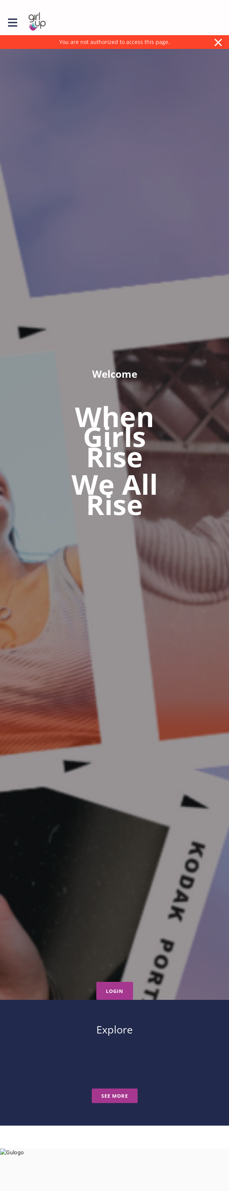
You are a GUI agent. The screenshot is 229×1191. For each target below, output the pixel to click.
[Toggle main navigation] (12, 22)
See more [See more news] (114, 1095)
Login (114, 991)
